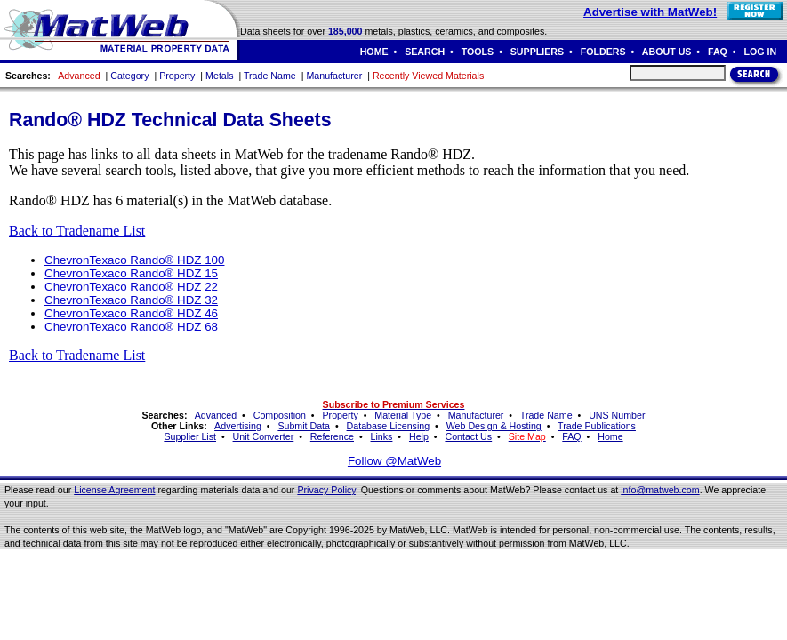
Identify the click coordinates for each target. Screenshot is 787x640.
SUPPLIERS (537, 51)
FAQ (717, 51)
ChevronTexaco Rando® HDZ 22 (131, 286)
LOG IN (759, 51)
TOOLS (478, 51)
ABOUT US (667, 51)
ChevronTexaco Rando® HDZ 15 (131, 273)
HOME (374, 51)
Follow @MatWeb (394, 461)
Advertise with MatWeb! (650, 12)
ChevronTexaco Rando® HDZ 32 (131, 300)
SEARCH (425, 51)
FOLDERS (603, 51)
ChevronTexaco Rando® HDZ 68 (131, 326)
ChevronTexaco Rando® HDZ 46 (131, 313)
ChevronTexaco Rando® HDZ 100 (134, 260)
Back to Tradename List (77, 230)
